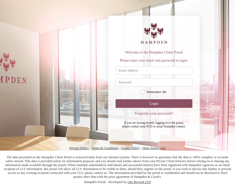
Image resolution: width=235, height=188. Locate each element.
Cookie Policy (130, 148)
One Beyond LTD (139, 182)
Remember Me (157, 92)
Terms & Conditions (104, 148)
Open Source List (153, 148)
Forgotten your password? (154, 113)
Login (154, 103)
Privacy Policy (79, 148)
